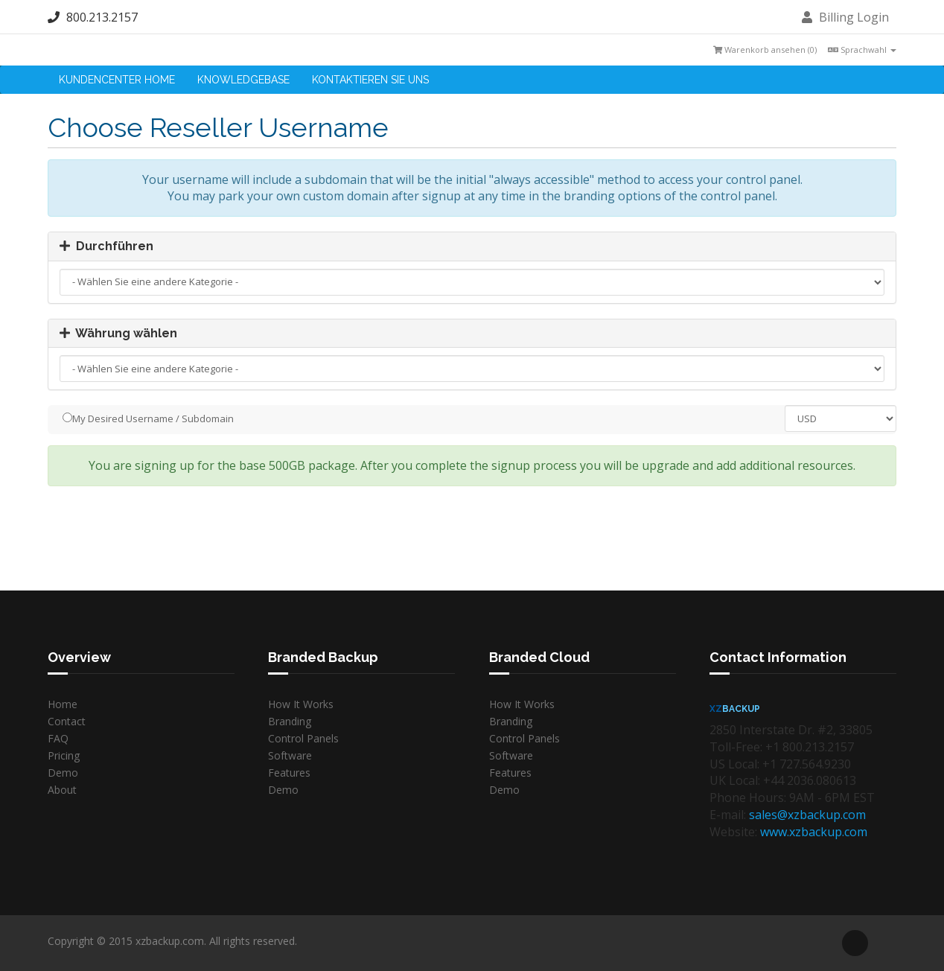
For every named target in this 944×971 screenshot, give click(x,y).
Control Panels (303, 738)
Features (289, 772)
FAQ (58, 738)
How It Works (301, 704)
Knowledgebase (243, 80)
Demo (63, 772)
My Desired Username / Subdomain (148, 418)
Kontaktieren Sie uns (370, 80)
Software (290, 755)
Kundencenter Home (117, 80)
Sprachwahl (862, 49)
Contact (67, 721)
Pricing (64, 755)
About (62, 790)
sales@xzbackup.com (807, 814)
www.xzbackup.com (813, 832)
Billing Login (845, 17)
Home (62, 704)
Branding (289, 721)
